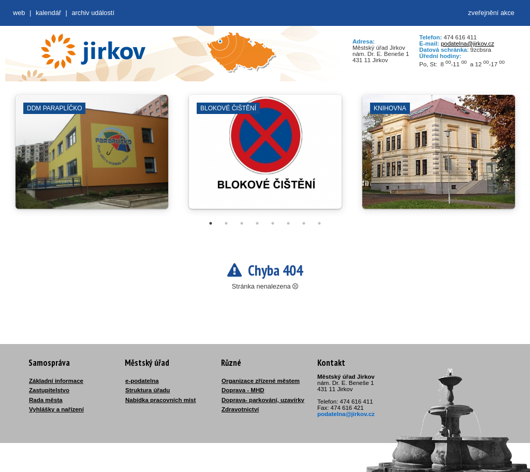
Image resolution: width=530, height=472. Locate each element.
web (19, 13)
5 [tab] (273, 223)
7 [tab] (304, 223)
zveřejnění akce (491, 13)
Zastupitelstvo (49, 390)
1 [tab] (210, 223)
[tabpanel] (92, 157)
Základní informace (56, 381)
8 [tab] (319, 223)
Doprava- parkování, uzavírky (263, 400)
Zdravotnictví (240, 409)
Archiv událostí (92, 13)
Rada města (46, 400)
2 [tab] (226, 223)
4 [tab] (257, 223)
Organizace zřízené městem (261, 381)
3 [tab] (242, 223)
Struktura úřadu (147, 390)
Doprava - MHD (243, 390)
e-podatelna (142, 381)
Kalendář (48, 13)
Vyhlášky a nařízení (56, 409)
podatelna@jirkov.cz (467, 43)
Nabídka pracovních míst (160, 400)
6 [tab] (288, 223)
